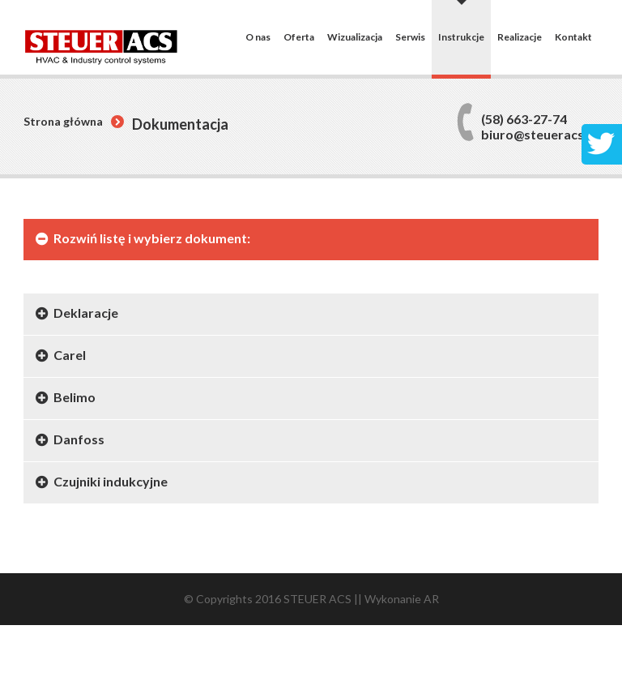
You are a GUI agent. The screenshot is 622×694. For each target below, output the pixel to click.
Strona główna (63, 121)
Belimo (74, 397)
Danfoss (78, 439)
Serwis (410, 37)
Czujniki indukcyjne (110, 481)
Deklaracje (85, 312)
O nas (258, 37)
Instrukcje (461, 37)
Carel (69, 354)
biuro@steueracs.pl (540, 134)
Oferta (298, 37)
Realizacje (519, 37)
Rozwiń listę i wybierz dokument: (151, 238)
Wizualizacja (354, 37)
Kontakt (573, 37)
